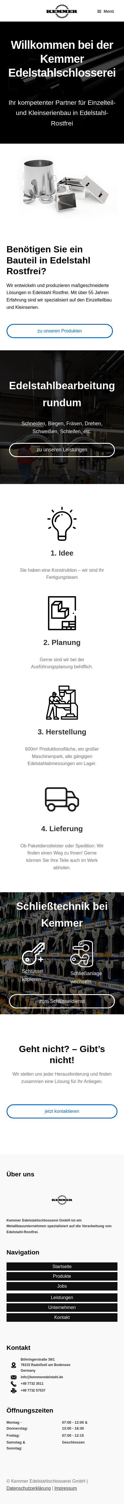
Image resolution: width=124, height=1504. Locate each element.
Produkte (62, 1276)
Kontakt (62, 1317)
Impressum (65, 1488)
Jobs (62, 1286)
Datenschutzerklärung (29, 1488)
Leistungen (62, 1297)
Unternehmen (62, 1307)
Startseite (62, 1266)
